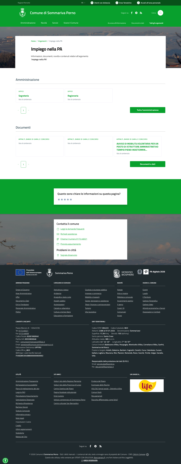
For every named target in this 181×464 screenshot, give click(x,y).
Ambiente (57, 293)
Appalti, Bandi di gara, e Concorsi (34, 139)
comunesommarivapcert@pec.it (33, 341)
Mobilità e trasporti (92, 297)
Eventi (145, 289)
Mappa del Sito (21, 436)
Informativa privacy (23, 414)
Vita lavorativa (90, 311)
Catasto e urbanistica (62, 308)
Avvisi (119, 315)
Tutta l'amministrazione (147, 110)
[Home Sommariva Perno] (46, 13)
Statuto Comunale (23, 410)
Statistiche (20, 433)
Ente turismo (59, 396)
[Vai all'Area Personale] (148, 3)
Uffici (21, 91)
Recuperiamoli (96, 396)
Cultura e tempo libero (62, 311)
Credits (18, 425)
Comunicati (121, 311)
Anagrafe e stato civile (62, 297)
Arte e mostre (122, 293)
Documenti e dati (147, 164)
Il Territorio (147, 297)
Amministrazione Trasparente (27, 381)
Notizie (120, 289)
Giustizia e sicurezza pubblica (96, 289)
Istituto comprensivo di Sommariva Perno (69, 399)
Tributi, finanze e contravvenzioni (97, 304)
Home (33, 41)
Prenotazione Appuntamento (27, 396)
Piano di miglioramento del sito (27, 388)
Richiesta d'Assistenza (24, 403)
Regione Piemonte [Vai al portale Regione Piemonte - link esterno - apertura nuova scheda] (24, 3)
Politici (18, 311)
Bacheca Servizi (22, 407)
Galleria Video (148, 304)
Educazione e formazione (63, 315)
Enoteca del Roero (98, 381)
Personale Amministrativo (26, 308)
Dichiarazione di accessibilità (26, 384)
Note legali (20, 418)
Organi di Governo (22, 289)
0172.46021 (23, 330)
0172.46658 (24, 333)
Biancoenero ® (99, 457)
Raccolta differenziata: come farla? (104, 399)
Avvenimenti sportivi (125, 300)
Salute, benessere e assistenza (97, 300)
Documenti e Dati (22, 300)
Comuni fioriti (96, 392)
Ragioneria (73, 95)
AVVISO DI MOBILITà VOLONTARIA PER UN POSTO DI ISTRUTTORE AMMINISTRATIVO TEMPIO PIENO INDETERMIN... (137, 147)
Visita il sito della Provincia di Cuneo (67, 384)
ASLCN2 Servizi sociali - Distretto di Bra (106, 388)
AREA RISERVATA (89, 460)
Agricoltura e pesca (61, 289)
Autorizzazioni (59, 304)
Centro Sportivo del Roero (64, 388)
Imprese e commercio (93, 293)
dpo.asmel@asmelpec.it (104, 366)
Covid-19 (120, 308)
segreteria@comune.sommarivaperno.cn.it (37, 344)
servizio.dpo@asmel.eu (105, 364)
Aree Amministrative (24, 293)
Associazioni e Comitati (151, 311)
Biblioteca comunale (125, 297)
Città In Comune (139, 454)
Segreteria (24, 95)
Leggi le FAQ (20, 392)
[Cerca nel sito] (160, 13)
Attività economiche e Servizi (154, 308)
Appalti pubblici (59, 300)
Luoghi (145, 293)
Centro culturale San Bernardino (66, 403)
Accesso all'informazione (117, 23)
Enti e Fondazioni (22, 304)
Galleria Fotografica (150, 300)
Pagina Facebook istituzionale (65, 392)
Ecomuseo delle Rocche (100, 384)
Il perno (120, 304)
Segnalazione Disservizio (25, 399)
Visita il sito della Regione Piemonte (67, 381)
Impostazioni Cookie (23, 421)
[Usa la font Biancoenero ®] (100, 3)
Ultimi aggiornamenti (24, 429)
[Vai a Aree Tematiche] (123, 3)
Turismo (88, 308)
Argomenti (42, 41)
